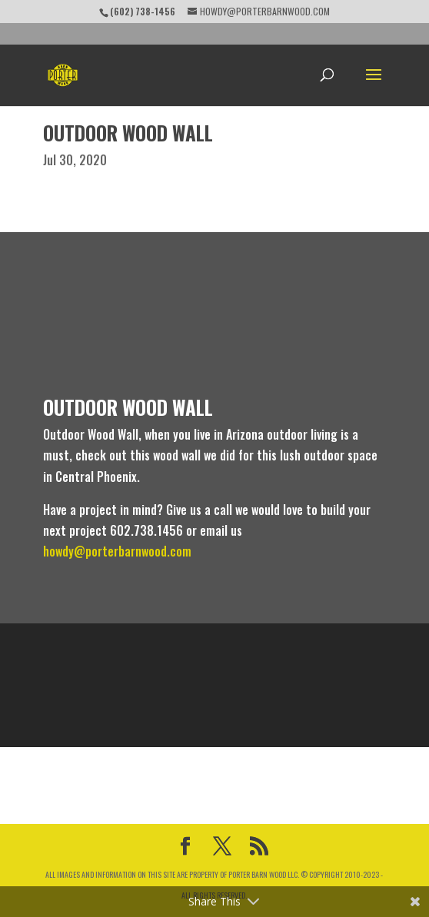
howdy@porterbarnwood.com (117, 551)
